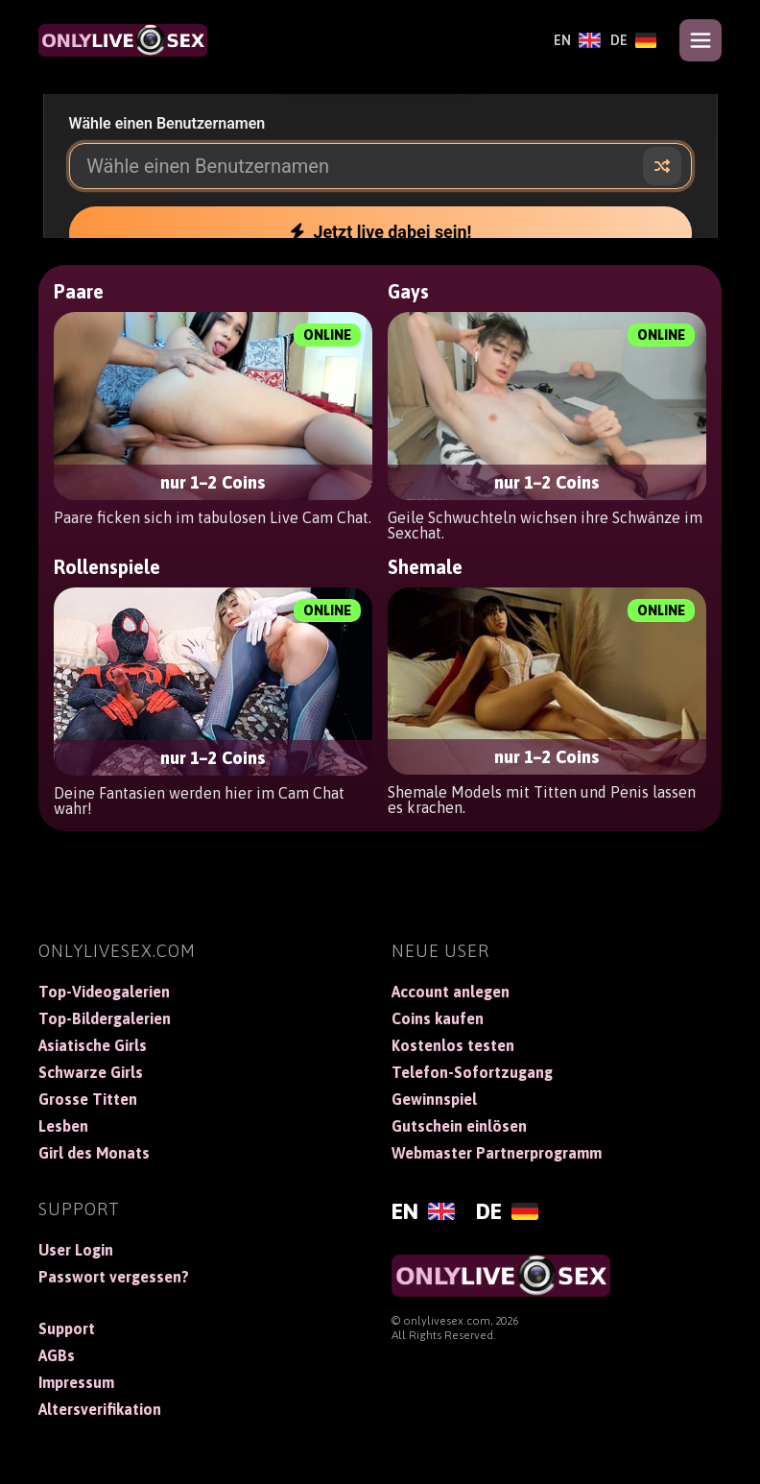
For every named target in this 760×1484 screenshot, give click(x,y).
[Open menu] (700, 40)
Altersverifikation (99, 1409)
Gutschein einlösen (459, 1126)
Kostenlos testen (453, 1045)
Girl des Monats (94, 1153)
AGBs (56, 1355)
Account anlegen (451, 991)
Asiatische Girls (92, 1045)
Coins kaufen (438, 1018)
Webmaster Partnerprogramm (497, 1153)
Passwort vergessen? (113, 1277)
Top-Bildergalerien (104, 1018)
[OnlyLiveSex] (122, 40)
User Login (75, 1250)
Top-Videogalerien (104, 991)
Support (66, 1328)
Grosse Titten (87, 1099)
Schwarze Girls (90, 1072)
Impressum (76, 1382)
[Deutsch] (633, 40)
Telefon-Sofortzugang (472, 1072)
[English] (577, 40)
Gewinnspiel (434, 1099)
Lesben (63, 1126)
